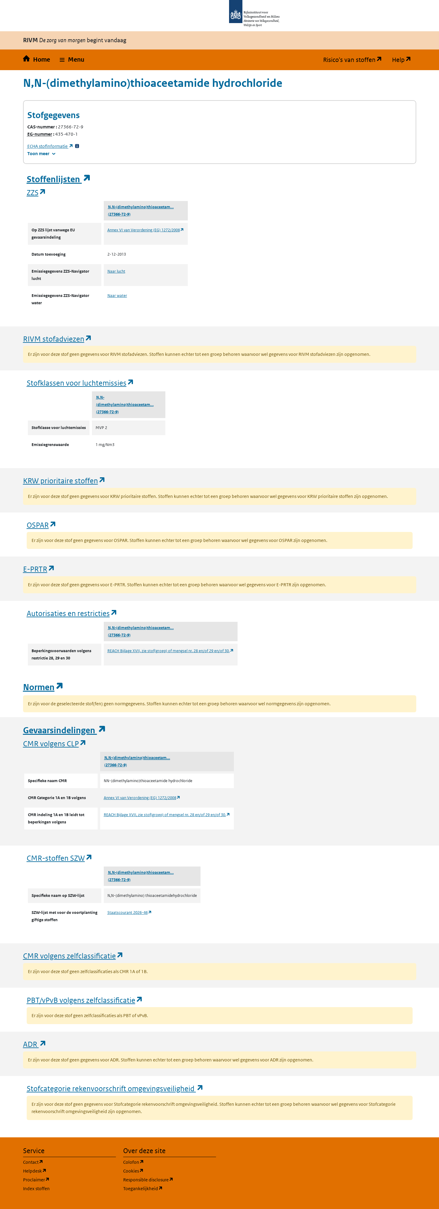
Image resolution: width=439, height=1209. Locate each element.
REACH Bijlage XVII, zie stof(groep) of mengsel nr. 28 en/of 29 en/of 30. (170, 650)
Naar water (117, 295)
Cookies (162, 1170)
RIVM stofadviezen (57, 338)
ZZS (36, 192)
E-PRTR (39, 568)
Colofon (162, 1162)
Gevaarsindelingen (64, 730)
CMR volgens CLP (55, 743)
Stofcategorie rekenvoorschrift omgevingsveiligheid (115, 1088)
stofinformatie (50, 146)
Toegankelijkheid (169, 1188)
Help (404, 59)
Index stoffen (36, 1188)
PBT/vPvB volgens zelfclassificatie (85, 1000)
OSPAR (42, 524)
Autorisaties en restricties (72, 613)
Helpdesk (64, 1170)
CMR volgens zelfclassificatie (73, 955)
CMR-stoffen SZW (60, 857)
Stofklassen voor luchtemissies (80, 382)
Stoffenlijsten (59, 179)
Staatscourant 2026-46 (129, 912)
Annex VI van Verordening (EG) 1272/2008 (145, 230)
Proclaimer (65, 1179)
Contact (62, 1162)
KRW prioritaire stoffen (64, 480)
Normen (43, 687)
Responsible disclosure (169, 1179)
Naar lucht (116, 271)
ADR (35, 1044)
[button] (72, 59)
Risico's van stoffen (355, 59)
